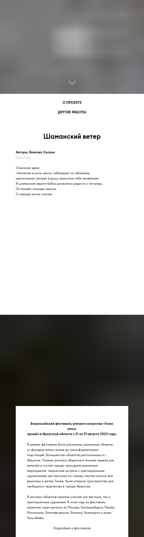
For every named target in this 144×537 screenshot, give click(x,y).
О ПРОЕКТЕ (72, 102)
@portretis (23, 157)
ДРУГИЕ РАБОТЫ (72, 111)
